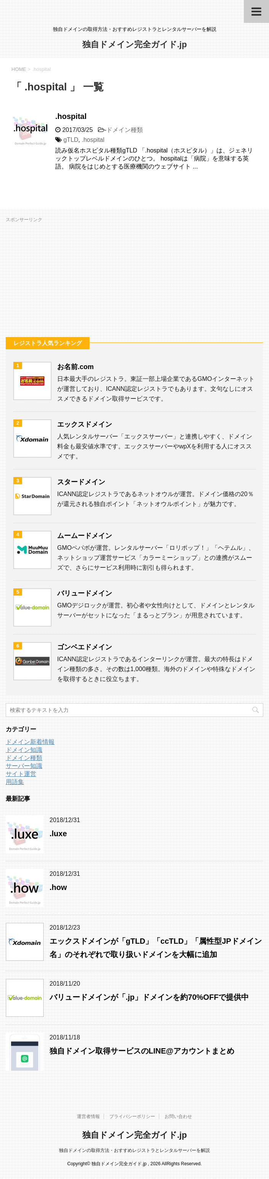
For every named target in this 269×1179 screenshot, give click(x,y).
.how (58, 887)
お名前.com (75, 367)
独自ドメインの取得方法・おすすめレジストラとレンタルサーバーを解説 (134, 1150)
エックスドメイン (84, 424)
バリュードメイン (84, 593)
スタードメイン (81, 482)
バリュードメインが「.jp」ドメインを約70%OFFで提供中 (149, 997)
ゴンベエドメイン (84, 647)
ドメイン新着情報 (30, 742)
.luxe (58, 833)
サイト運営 (21, 774)
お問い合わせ (178, 1116)
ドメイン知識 (24, 750)
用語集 (15, 782)
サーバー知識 (24, 766)
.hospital (70, 116)
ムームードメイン (84, 536)
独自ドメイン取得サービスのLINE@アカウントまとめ (142, 1051)
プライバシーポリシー (132, 1116)
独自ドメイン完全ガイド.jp (134, 44)
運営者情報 (88, 1116)
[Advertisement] (134, 277)
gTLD (70, 140)
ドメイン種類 (124, 130)
